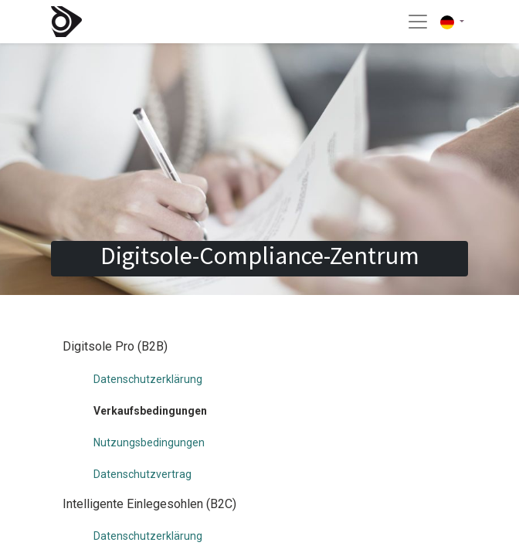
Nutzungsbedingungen (149, 442)
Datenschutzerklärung (147, 379)
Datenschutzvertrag (142, 474)
